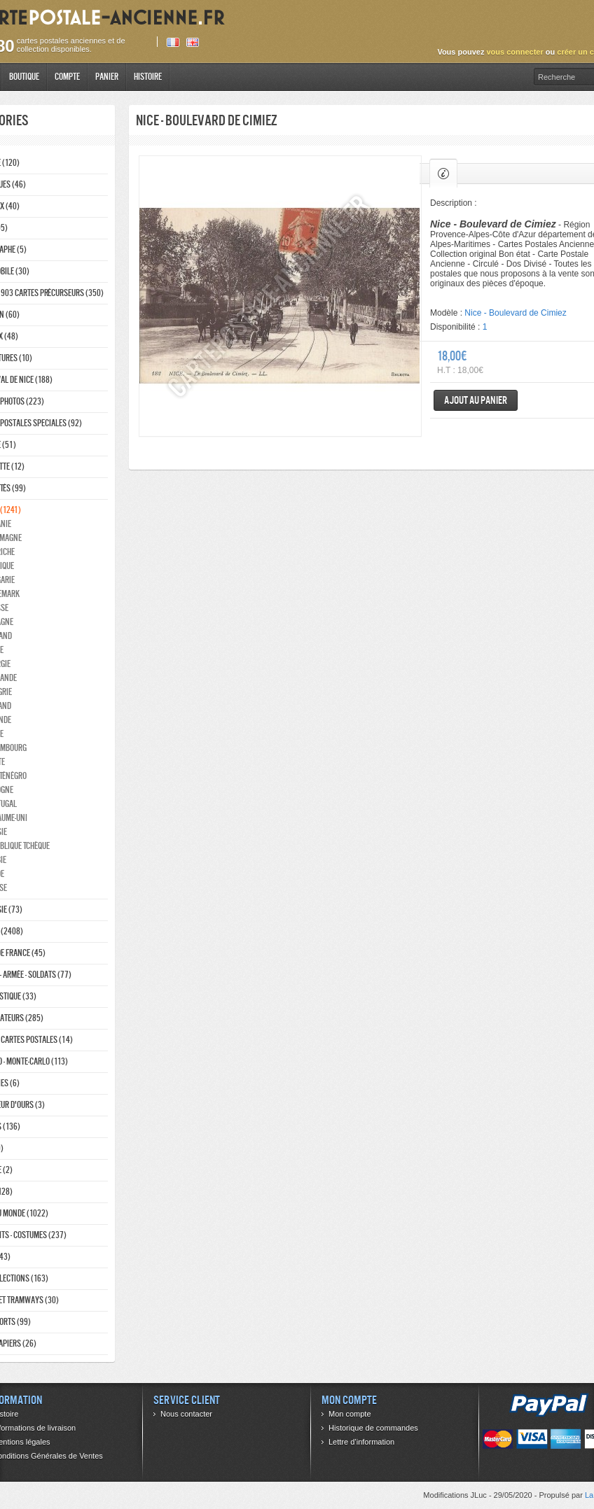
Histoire (148, 76)
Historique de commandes (373, 1428)
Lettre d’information (361, 1442)
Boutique (24, 76)
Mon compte (350, 1414)
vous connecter (514, 52)
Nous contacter (186, 1414)
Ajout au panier (475, 400)
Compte (67, 76)
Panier (106, 76)
